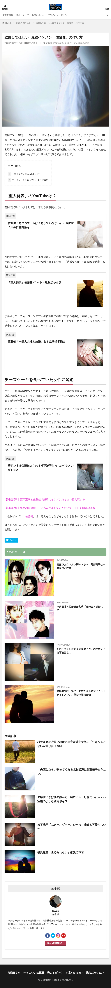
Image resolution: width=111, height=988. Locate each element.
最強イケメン (71, 43)
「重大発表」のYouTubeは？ (24, 174)
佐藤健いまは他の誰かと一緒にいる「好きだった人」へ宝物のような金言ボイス (71, 799)
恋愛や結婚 (58, 43)
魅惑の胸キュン (23, 22)
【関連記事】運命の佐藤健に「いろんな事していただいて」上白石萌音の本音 (50, 507)
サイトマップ (22, 15)
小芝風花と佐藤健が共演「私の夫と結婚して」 (80, 608)
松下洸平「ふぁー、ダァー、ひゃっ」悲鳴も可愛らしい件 (71, 826)
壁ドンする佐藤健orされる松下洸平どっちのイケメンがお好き (41, 467)
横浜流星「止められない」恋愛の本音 (60, 852)
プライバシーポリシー (58, 15)
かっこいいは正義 (33, 972)
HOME (8, 22)
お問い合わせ (38, 15)
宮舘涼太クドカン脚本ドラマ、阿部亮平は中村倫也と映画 (81, 566)
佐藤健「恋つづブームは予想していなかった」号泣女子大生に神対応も (41, 225)
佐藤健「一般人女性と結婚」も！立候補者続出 (36, 341)
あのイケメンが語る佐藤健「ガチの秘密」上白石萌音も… (81, 650)
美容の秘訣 (83, 43)
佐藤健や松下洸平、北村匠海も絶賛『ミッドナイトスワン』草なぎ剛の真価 (81, 693)
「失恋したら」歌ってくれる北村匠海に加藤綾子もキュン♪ (71, 771)
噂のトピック (55, 972)
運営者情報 (7, 15)
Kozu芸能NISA (54, 943)
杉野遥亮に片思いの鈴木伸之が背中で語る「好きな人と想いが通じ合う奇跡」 (71, 744)
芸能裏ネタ (13, 972)
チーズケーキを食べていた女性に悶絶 (28, 180)
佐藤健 (49, 43)
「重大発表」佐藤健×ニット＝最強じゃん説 (34, 282)
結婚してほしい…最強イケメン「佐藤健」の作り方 (60, 22)
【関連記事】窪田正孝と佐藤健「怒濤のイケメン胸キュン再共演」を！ (46, 499)
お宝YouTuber (74, 972)
